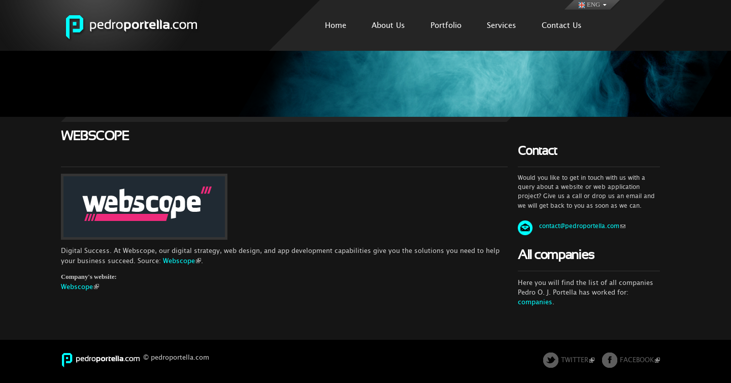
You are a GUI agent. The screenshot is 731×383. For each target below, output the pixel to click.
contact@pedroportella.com (582, 226)
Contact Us (562, 25)
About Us (388, 25)
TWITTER (577, 360)
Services (501, 25)
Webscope (182, 261)
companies (535, 302)
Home (335, 25)
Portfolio (445, 25)
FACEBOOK (640, 360)
